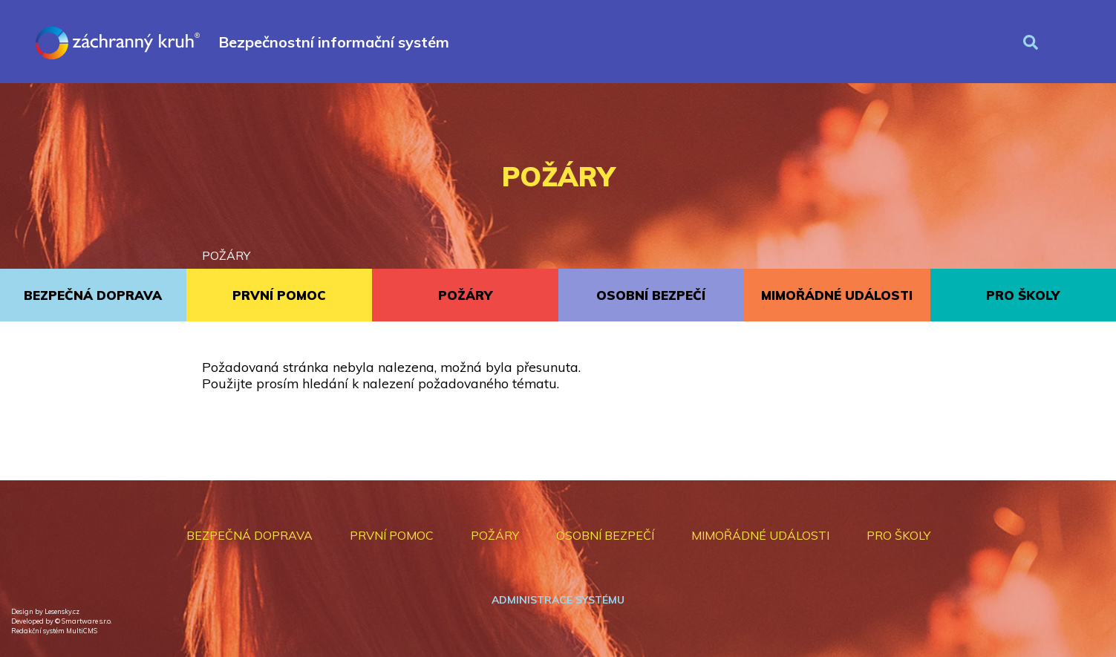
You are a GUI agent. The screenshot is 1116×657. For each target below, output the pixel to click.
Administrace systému (558, 600)
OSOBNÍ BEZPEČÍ (650, 295)
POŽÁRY (226, 255)
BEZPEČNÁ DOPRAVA (93, 295)
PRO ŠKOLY (1023, 295)
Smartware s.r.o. (86, 621)
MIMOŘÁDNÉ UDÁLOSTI (837, 295)
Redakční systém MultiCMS (54, 631)
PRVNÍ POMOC (279, 295)
